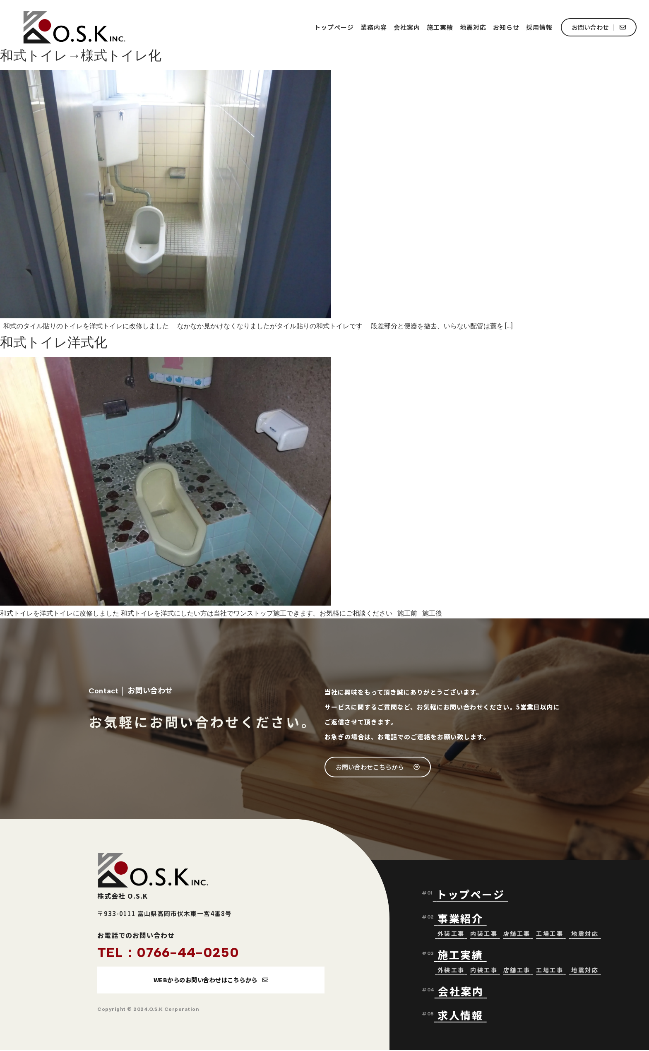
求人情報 (460, 1015)
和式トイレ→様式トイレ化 (80, 55)
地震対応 (473, 27)
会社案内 (407, 27)
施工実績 (440, 27)
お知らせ (506, 27)
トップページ (334, 27)
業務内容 (374, 27)
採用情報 (539, 27)
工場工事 (549, 934)
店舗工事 (517, 934)
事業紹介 (462, 919)
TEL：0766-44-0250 (168, 952)
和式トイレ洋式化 (53, 342)
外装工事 (451, 934)
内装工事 (484, 934)
